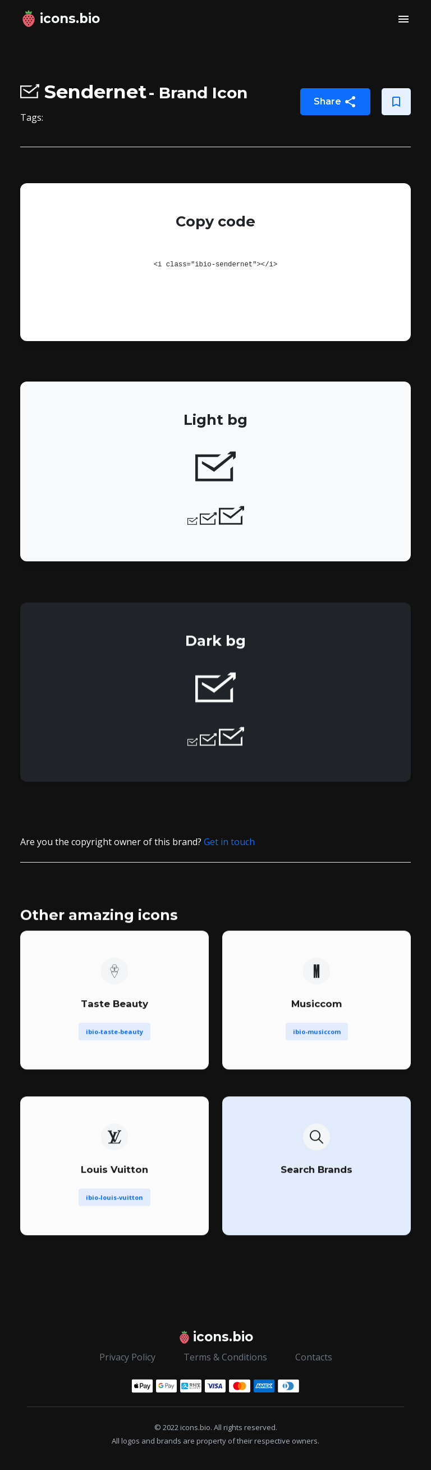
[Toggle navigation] (403, 19)
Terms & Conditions (225, 1357)
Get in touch (229, 842)
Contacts (313, 1357)
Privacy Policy (127, 1357)
